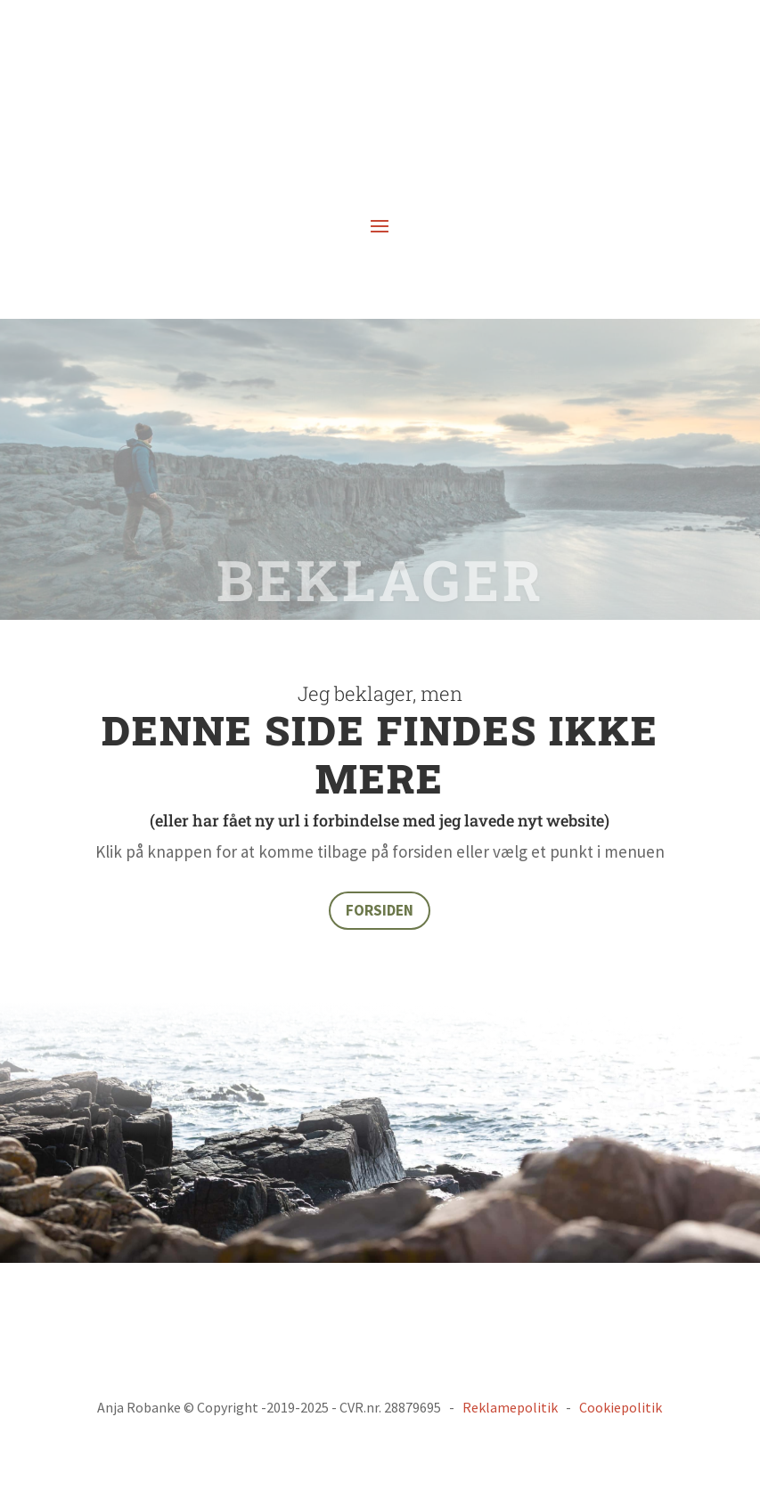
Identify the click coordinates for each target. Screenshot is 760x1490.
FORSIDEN (379, 910)
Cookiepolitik (620, 1407)
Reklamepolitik (510, 1407)
